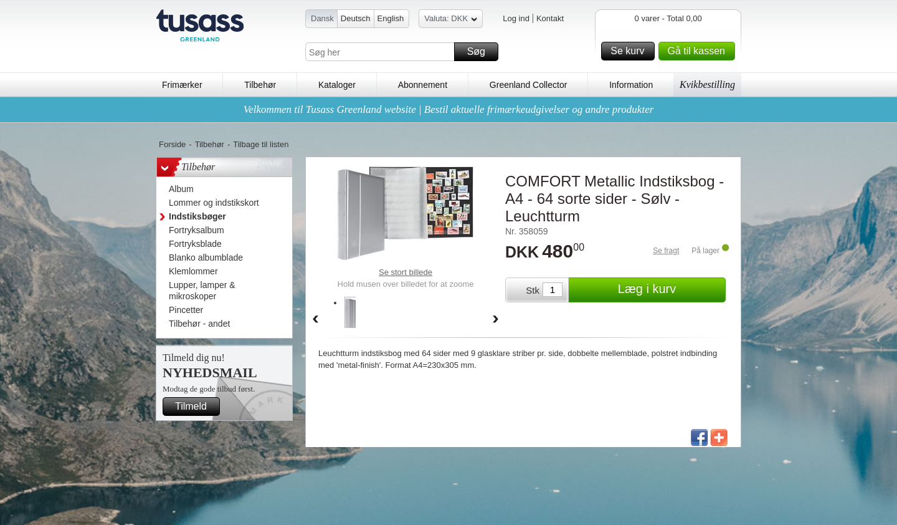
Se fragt (666, 250)
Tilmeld (195, 406)
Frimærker (182, 85)
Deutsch (356, 18)
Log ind (516, 18)
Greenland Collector (528, 85)
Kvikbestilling (707, 84)
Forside (172, 144)
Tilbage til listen (260, 144)
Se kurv (630, 51)
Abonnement (422, 85)
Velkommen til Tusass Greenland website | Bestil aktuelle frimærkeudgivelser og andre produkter (449, 109)
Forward (496, 319)
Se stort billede (405, 272)
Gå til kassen (699, 51)
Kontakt (550, 18)
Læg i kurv (670, 289)
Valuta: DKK (450, 20)
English (390, 18)
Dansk (322, 18)
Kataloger (337, 85)
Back (315, 319)
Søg (481, 51)
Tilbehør (260, 85)
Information (631, 85)
